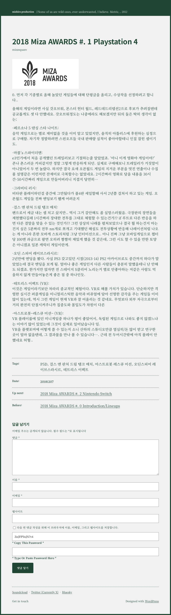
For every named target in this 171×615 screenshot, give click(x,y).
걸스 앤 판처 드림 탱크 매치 (71, 364)
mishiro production (23, 11)
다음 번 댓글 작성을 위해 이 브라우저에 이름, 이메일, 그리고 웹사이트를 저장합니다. (67, 527)
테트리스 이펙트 (76, 369)
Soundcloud (19, 592)
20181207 (47, 382)
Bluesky (67, 592)
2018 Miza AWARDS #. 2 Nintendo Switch (76, 393)
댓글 (16, 438)
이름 (16, 480)
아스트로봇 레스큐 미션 (113, 364)
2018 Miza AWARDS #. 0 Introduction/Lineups (80, 405)
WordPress (152, 601)
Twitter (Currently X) (44, 592)
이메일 (17, 495)
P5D (43, 364)
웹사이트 (17, 511)
